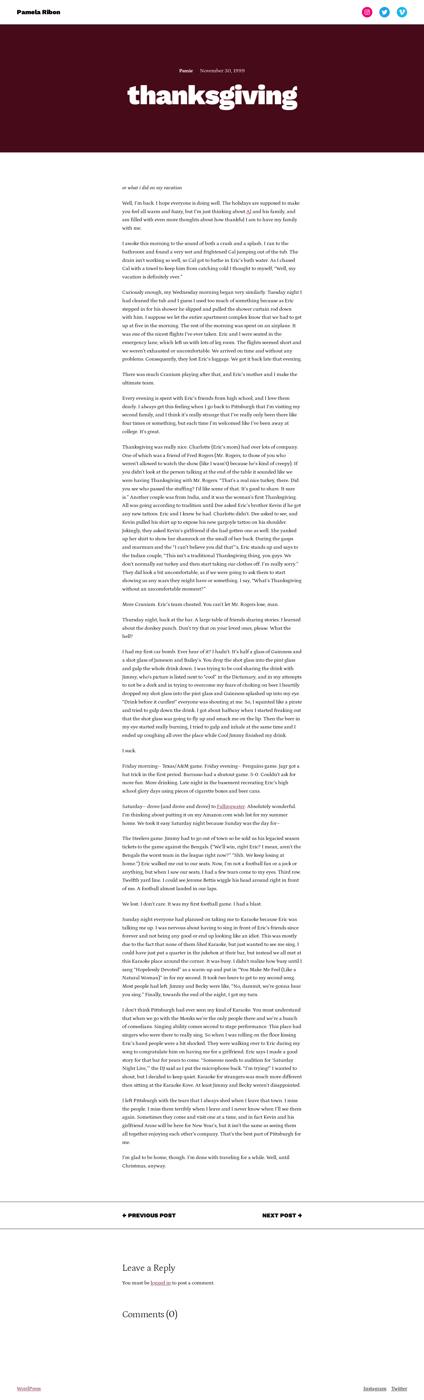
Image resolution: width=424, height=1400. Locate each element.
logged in (161, 1283)
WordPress (29, 1389)
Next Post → (282, 1215)
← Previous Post (149, 1215)
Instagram (375, 1389)
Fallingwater (231, 806)
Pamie (186, 71)
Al (248, 212)
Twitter (399, 1389)
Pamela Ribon (38, 12)
